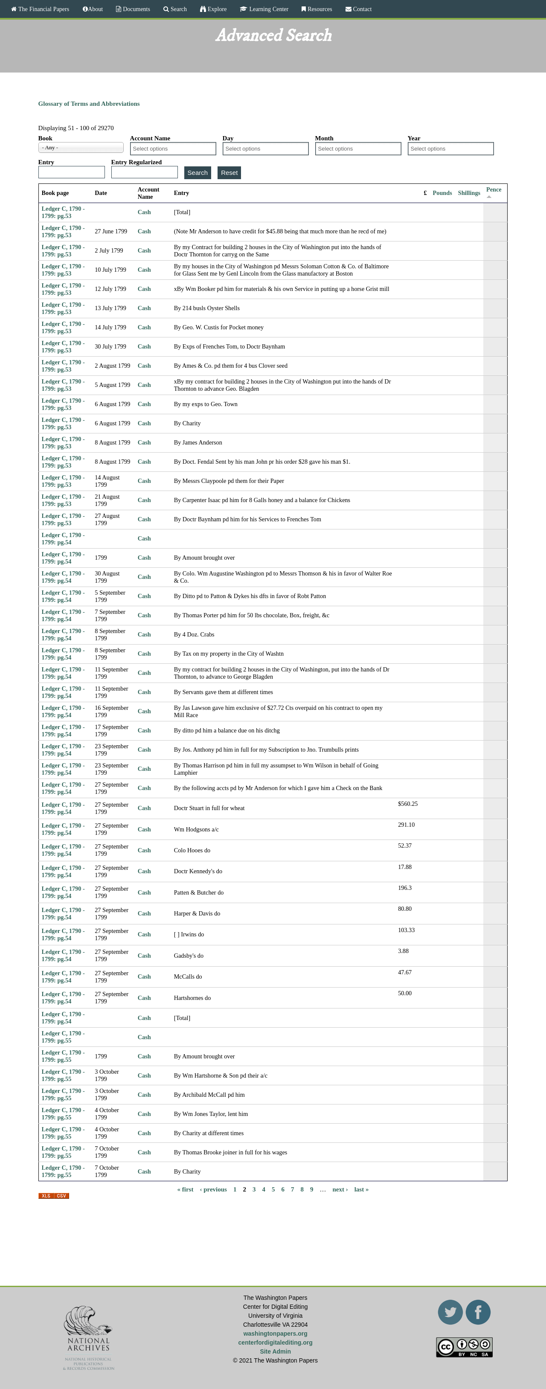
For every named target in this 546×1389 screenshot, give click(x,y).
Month (324, 138)
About (95, 9)
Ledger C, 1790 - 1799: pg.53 (63, 212)
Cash (144, 212)
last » (361, 1189)
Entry (46, 162)
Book (45, 138)
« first (185, 1189)
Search (178, 9)
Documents (135, 9)
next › (340, 1189)
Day (228, 138)
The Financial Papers (43, 9)
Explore (216, 9)
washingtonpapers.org (276, 1333)
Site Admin (275, 1351)
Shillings (469, 192)
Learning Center (267, 9)
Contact (361, 9)
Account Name (150, 138)
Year (414, 138)
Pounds (442, 192)
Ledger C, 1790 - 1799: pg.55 (63, 1037)
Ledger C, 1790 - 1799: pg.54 (63, 539)
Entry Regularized (136, 162)
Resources (319, 9)
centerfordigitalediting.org (275, 1342)
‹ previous (213, 1189)
